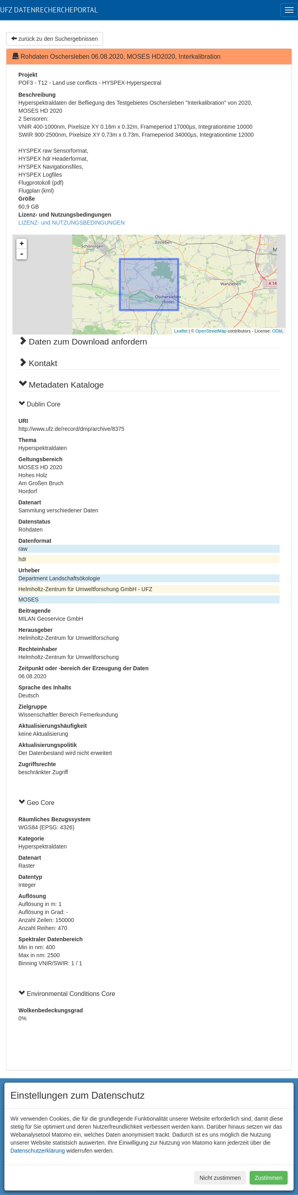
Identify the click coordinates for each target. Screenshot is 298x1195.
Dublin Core (43, 404)
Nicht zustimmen (219, 1178)
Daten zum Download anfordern (88, 341)
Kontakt (43, 363)
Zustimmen (268, 1178)
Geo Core (40, 802)
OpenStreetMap (210, 331)
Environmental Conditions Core (71, 993)
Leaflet (180, 331)
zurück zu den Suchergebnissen (54, 39)
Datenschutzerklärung (37, 1150)
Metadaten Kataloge (66, 384)
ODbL (278, 331)
